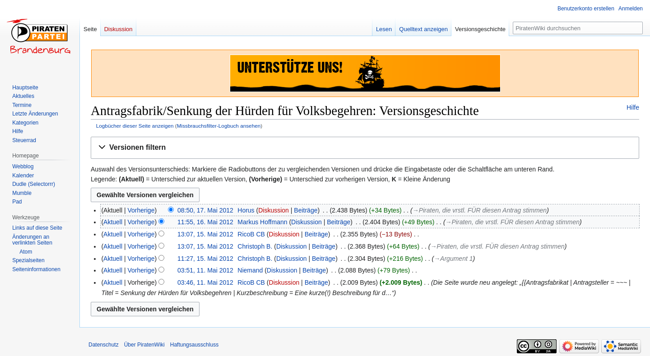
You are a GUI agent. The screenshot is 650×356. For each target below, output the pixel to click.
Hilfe (633, 107)
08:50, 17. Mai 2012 (205, 210)
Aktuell (112, 222)
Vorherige (141, 210)
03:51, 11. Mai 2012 (205, 270)
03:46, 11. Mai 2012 (205, 282)
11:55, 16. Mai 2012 (205, 222)
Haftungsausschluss (194, 345)
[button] (364, 148)
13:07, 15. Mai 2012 (205, 234)
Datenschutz (103, 345)
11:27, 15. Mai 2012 (205, 258)
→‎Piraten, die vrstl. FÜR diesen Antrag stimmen (480, 210)
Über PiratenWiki (144, 345)
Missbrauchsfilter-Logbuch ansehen (219, 126)
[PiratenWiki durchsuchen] (578, 28)
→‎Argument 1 (453, 258)
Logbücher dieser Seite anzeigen (135, 126)
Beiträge (305, 210)
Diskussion (273, 210)
